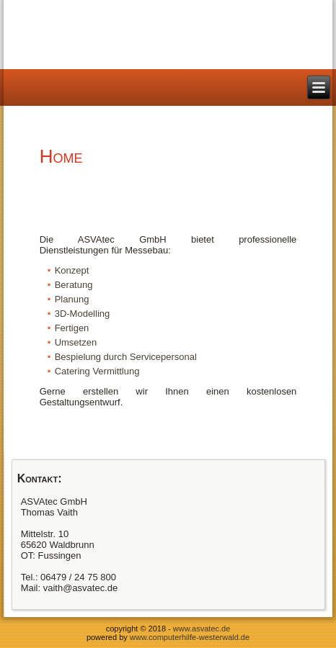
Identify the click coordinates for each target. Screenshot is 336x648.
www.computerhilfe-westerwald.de (189, 637)
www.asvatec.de (201, 628)
